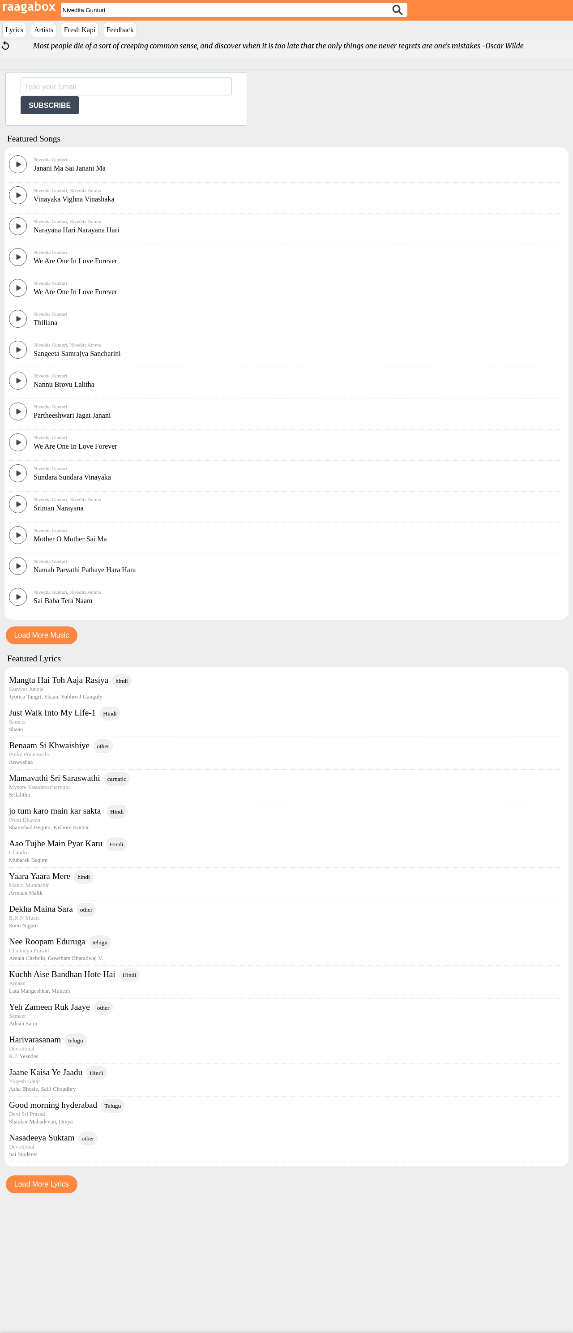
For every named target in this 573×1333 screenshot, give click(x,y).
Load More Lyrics (41, 1315)
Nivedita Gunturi (50, 290)
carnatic (117, 909)
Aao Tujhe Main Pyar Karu (56, 974)
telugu (100, 1073)
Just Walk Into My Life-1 (52, 843)
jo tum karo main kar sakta (56, 941)
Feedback (119, 30)
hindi (121, 811)
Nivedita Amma (84, 321)
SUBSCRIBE (50, 105)
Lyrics (14, 30)
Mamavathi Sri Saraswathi (54, 908)
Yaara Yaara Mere (39, 1007)
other (103, 877)
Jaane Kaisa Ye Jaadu (45, 1203)
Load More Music (41, 766)
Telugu (112, 1236)
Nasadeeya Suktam (42, 1268)
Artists (43, 30)
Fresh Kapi (80, 30)
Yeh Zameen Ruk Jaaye (49, 1137)
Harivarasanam (35, 1170)
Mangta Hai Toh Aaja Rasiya (58, 810)
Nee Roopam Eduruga (47, 1072)
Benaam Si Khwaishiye (49, 876)
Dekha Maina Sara (41, 1039)
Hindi (110, 844)
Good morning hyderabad (53, 1235)
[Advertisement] (286, 219)
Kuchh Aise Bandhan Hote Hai (62, 1105)
